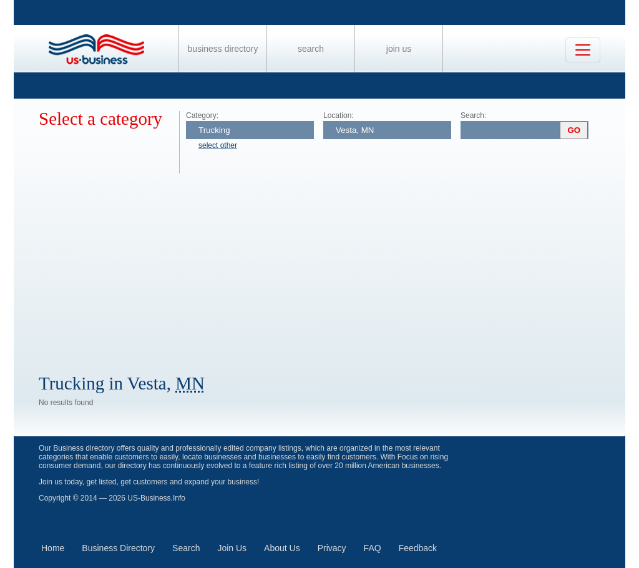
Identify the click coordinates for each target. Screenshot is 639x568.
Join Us (398, 49)
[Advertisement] (332, 267)
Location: (338, 115)
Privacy (332, 548)
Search (311, 49)
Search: (473, 115)
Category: (202, 115)
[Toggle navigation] (582, 49)
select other (217, 145)
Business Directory (223, 49)
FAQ (372, 548)
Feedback (418, 548)
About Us (282, 548)
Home (52, 548)
